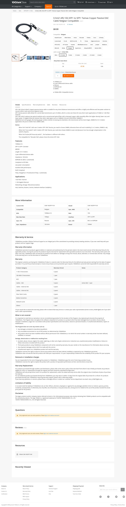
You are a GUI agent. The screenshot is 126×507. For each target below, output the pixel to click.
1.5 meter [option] (77, 55)
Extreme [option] (105, 41)
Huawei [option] (73, 44)
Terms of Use (121, 505)
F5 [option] (80, 41)
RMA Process (26, 494)
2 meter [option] (85, 55)
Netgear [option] (70, 48)
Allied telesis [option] (67, 37)
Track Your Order (77, 494)
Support (27, 6)
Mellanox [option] (104, 44)
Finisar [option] (86, 41)
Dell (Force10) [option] (73, 41)
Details (17, 105)
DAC (20, 11)
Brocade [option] (82, 37)
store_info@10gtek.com (97, 309)
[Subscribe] (123, 489)
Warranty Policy (26, 491)
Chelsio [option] (88, 37)
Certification (4, 494)
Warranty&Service (39, 105)
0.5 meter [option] (62, 55)
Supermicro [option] (78, 48)
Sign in (46, 415)
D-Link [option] (65, 41)
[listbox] (82, 43)
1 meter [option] (70, 55)
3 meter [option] (99, 55)
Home (14, 11)
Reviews (54, 105)
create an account (54, 415)
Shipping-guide (76, 488)
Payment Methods (77, 491)
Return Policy (26, 488)
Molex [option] (63, 48)
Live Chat (51, 491)
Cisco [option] (94, 37)
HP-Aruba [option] (65, 44)
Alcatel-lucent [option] (58, 37)
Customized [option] (58, 41)
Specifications (26, 105)
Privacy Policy (26, 499)
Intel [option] (91, 44)
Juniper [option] (97, 44)
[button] (23, 57)
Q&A (48, 105)
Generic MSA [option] (98, 48)
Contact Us (4, 491)
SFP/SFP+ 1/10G (28, 11)
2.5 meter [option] (92, 55)
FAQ (50, 494)
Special (48, 6)
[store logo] (19, 2)
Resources (62, 105)
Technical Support (53, 488)
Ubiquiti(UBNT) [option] (88, 48)
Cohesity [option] (101, 37)
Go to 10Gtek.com (61, 6)
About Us (3, 488)
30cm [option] (56, 55)
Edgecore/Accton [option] (95, 41)
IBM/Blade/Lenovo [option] (82, 44)
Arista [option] (75, 37)
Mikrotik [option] (57, 48)
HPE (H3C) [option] (57, 44)
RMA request (26, 496)
